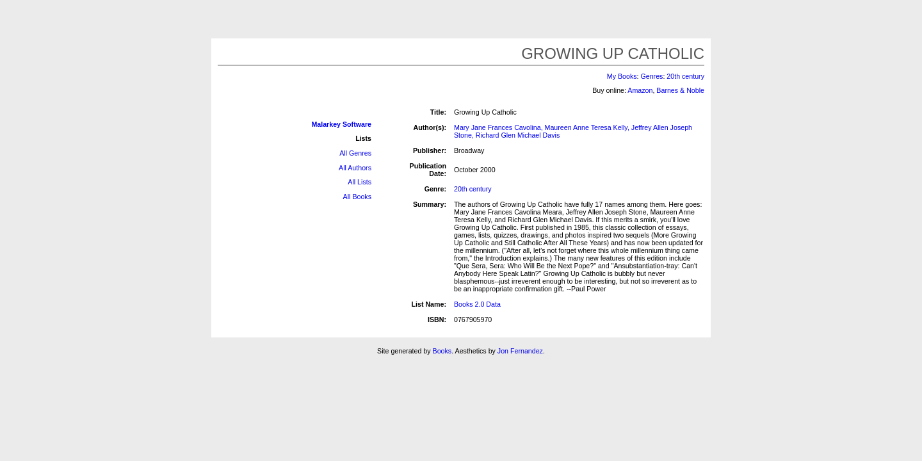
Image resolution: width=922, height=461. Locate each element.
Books (442, 351)
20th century (685, 76)
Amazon (639, 90)
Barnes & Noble (680, 90)
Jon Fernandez (520, 351)
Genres (651, 76)
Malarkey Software (341, 124)
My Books (622, 76)
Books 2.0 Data (477, 304)
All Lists (359, 182)
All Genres (355, 153)
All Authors (355, 168)
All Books (357, 196)
